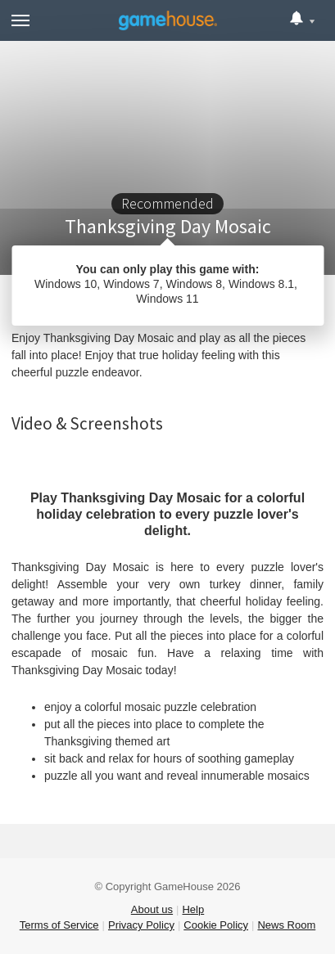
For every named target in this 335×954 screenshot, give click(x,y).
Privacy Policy (141, 925)
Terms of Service (59, 925)
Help (193, 909)
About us (152, 909)
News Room (286, 925)
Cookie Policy (215, 925)
